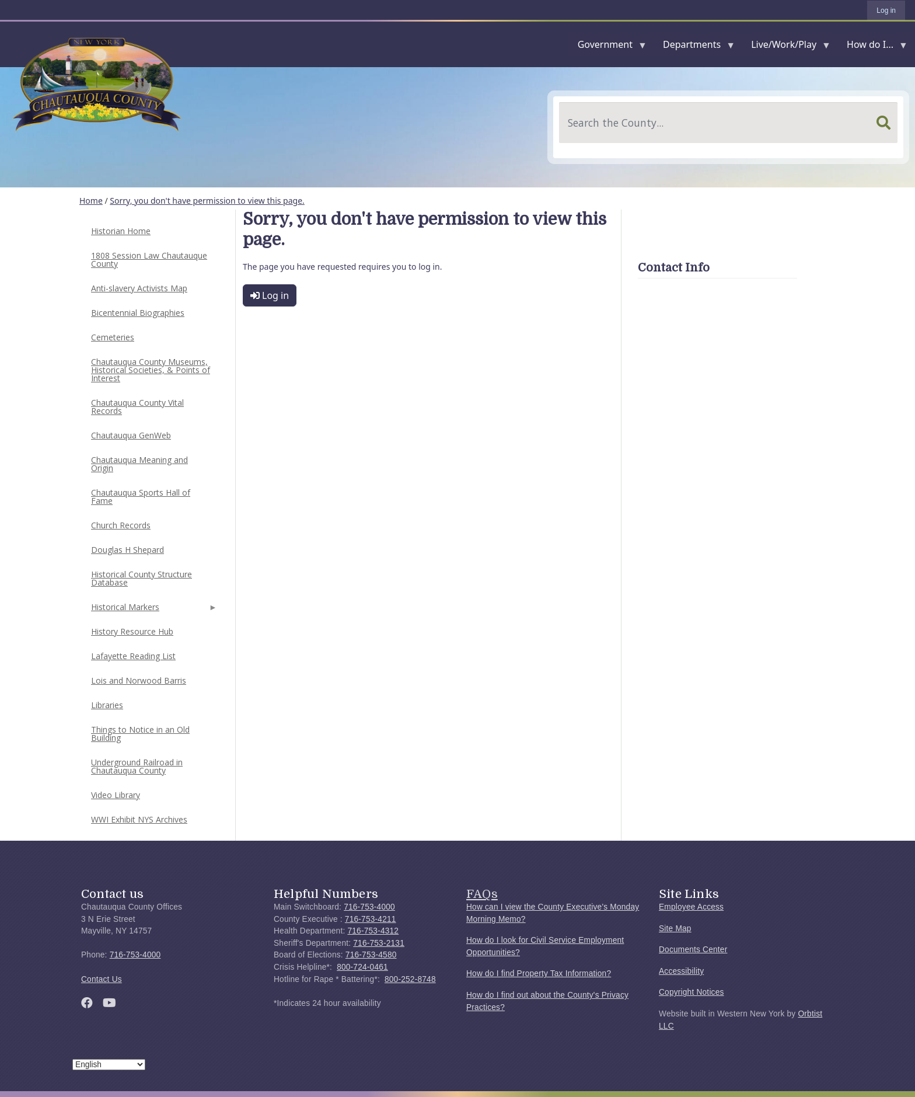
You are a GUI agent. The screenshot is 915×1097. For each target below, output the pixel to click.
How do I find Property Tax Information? (538, 973)
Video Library (115, 794)
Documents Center (693, 949)
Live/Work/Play (786, 47)
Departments (694, 47)
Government (607, 47)
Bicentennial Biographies (137, 312)
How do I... (872, 47)
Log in (886, 10)
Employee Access (691, 907)
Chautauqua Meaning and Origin (139, 463)
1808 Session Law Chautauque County (149, 259)
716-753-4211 (370, 919)
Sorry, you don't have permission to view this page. (207, 200)
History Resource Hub (132, 631)
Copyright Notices (691, 992)
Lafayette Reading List (133, 655)
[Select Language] (108, 1064)
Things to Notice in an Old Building (140, 733)
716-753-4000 (135, 954)
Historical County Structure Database (141, 578)
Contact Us (101, 979)
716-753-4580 (371, 954)
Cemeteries (112, 337)
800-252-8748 (410, 979)
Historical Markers (153, 610)
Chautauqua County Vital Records (137, 406)
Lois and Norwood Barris (138, 680)
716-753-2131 (378, 943)
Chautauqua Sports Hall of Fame (140, 496)
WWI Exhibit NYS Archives (139, 819)
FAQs (482, 894)
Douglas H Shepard (127, 549)
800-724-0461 (362, 967)
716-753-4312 (373, 931)
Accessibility (681, 971)
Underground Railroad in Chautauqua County (137, 766)
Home (91, 200)
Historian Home (121, 230)
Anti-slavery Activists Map (139, 288)
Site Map (675, 928)
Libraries (107, 705)
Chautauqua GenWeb (131, 435)
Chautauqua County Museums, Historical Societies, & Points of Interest (150, 370)
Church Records (121, 525)
